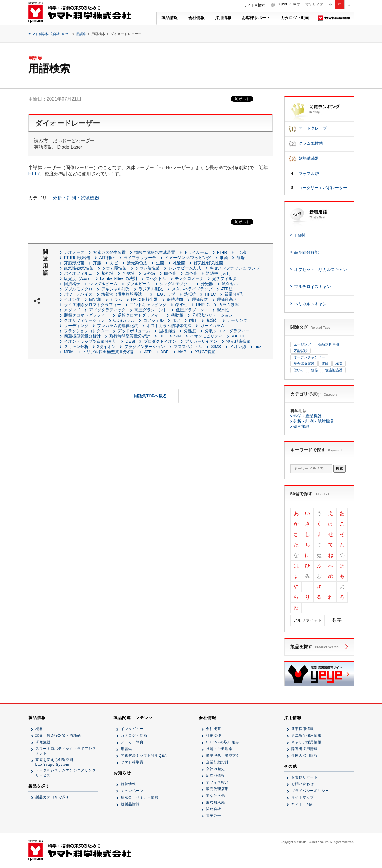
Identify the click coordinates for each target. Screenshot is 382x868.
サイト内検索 (254, 5)
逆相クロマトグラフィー (140, 315)
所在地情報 (215, 776)
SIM (177, 336)
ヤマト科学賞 (132, 762)
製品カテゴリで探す (52, 797)
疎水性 (181, 304)
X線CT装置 (205, 351)
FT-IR (34, 173)
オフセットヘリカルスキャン (320, 269)
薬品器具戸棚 (328, 344)
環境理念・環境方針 (223, 755)
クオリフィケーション (84, 320)
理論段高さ (227, 299)
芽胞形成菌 (74, 262)
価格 (314, 370)
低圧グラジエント (192, 310)
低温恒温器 (333, 370)
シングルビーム (103, 283)
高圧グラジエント (150, 310)
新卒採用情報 (302, 729)
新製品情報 (130, 804)
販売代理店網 (217, 789)
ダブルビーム (138, 283)
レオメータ (74, 252)
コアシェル (153, 320)
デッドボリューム (134, 330)
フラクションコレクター (86, 330)
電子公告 (213, 816)
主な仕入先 (215, 796)
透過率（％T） (219, 273)
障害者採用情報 (304, 749)
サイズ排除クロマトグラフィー (92, 304)
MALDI (237, 336)
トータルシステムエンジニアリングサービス (65, 772)
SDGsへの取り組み (222, 742)
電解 (324, 364)
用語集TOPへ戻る (150, 396)
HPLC (210, 294)
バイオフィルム (78, 273)
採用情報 (223, 17)
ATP (148, 351)
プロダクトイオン (160, 341)
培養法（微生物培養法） (123, 294)
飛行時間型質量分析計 (129, 336)
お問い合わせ (302, 784)
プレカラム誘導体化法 (117, 325)
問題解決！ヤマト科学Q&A (144, 755)
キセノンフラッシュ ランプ (235, 268)
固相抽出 (167, 330)
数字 (337, 620)
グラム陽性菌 (114, 268)
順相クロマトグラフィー (86, 315)
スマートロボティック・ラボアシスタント (65, 751)
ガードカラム (212, 325)
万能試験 (301, 351)
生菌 (160, 262)
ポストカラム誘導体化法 (169, 325)
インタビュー (132, 729)
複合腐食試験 (304, 364)
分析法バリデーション (212, 315)
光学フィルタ (224, 278)
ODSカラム (123, 320)
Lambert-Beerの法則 (118, 278)
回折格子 (72, 283)
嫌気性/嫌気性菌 (79, 268)
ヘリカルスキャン (310, 303)
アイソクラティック (107, 310)
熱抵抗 (190, 294)
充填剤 (212, 320)
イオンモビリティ (206, 336)
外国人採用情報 (304, 755)
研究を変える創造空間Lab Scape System (54, 762)
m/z (258, 346)
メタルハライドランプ (192, 289)
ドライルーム (196, 252)
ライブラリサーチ (140, 257)
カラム (116, 299)
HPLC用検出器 (144, 299)
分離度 (190, 330)
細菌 (224, 257)
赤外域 (149, 273)
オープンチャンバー (309, 357)
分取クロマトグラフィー (227, 330)
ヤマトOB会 (301, 804)
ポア (176, 320)
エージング (302, 344)
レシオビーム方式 (184, 268)
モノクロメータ (189, 278)
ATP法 (227, 289)
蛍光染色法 (137, 262)
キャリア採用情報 (306, 742)
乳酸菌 (179, 262)
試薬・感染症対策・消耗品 (58, 735)
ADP (164, 351)
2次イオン (106, 346)
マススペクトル (188, 346)
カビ (114, 262)
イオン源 (238, 346)
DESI (130, 341)
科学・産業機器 (307, 416)
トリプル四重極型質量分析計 (108, 351)
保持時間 (175, 299)
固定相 (95, 299)
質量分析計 (235, 294)
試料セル (230, 283)
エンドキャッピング (148, 304)
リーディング (76, 325)
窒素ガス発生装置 (109, 252)
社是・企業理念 (219, 749)
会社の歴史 (215, 769)
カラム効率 (228, 304)
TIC (162, 336)
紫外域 (107, 273)
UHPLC (203, 304)
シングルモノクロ (175, 283)
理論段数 (200, 299)
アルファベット (307, 620)
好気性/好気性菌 (208, 262)
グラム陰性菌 (147, 268)
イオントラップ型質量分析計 (90, 341)
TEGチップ (165, 294)
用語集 (81, 34)
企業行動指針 (217, 762)
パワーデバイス (78, 294)
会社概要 (213, 729)
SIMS (216, 346)
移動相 (177, 315)
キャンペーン (132, 791)
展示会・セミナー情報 (140, 797)
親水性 (223, 310)
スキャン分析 (76, 346)
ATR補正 (107, 257)
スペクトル (156, 278)
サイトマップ (302, 797)
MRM (69, 351)
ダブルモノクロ (78, 289)
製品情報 (169, 17)
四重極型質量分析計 (82, 336)
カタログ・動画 (295, 17)
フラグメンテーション (144, 346)
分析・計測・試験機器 (76, 197)
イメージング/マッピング (188, 257)
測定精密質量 (238, 341)
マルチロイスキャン (312, 286)
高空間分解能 (306, 252)
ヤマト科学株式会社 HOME (49, 34)
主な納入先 (215, 802)
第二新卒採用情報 (306, 735)
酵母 (241, 257)
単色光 (191, 273)
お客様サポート (256, 17)
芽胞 (97, 262)
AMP (181, 351)
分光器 (207, 283)
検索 (339, 468)
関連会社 (213, 809)
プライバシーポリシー (310, 791)
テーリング (237, 320)
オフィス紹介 (217, 782)
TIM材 (299, 235)
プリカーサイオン (201, 341)
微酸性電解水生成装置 (154, 252)
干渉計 (242, 252)
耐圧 (193, 320)
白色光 (170, 273)
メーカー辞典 (132, 742)
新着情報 (128, 784)
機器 (39, 729)
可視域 (128, 273)
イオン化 (72, 299)
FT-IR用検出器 (77, 257)
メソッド (72, 310)
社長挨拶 (213, 735)
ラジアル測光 (150, 289)
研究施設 (301, 426)
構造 (338, 364)
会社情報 (196, 17)
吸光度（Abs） (77, 278)
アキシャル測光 (115, 289)
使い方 (299, 370)
